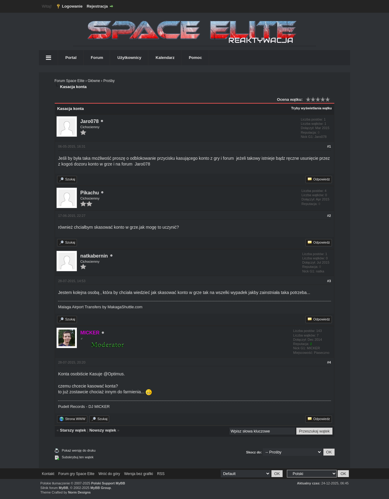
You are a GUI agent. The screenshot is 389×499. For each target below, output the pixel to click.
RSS (161, 474)
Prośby (109, 81)
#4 (329, 362)
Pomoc (195, 57)
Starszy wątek (73, 430)
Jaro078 (89, 121)
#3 (329, 281)
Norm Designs (79, 492)
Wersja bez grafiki (138, 474)
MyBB (63, 488)
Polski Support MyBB (108, 483)
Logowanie (72, 6)
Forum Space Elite (69, 81)
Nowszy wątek (102, 430)
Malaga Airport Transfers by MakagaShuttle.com (100, 307)
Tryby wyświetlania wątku (311, 108)
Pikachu (89, 192)
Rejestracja (97, 6)
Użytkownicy (129, 57)
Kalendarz (165, 57)
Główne (94, 81)
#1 (329, 146)
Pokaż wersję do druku (78, 450)
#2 (329, 215)
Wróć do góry (109, 474)
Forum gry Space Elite (76, 474)
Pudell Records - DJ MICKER (84, 406)
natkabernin (94, 255)
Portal (71, 57)
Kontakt (48, 474)
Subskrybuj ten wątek (78, 457)
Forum (97, 57)
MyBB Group (100, 488)
